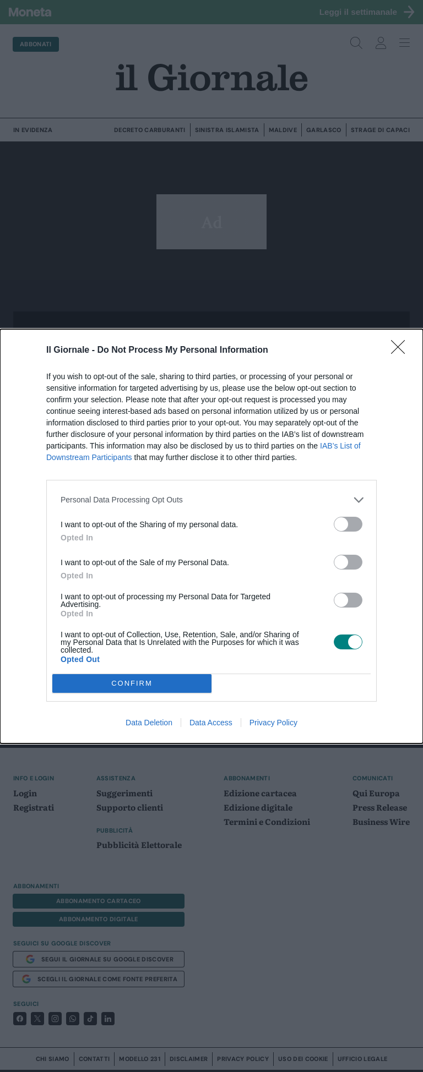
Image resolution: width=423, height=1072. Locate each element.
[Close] (401, 350)
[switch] (348, 524)
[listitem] (211, 500)
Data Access (210, 722)
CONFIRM (132, 683)
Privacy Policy (273, 722)
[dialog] (211, 536)
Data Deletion (149, 722)
